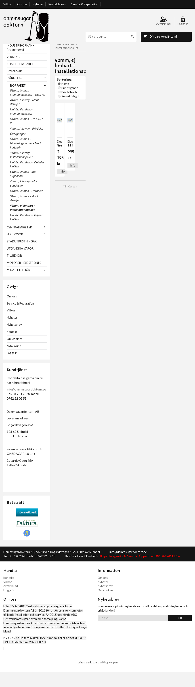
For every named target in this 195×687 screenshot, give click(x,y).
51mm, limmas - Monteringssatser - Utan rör (27, 107)
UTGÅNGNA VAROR (27, 263)
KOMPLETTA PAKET (20, 79)
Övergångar (17, 148)
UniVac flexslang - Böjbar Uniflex (26, 232)
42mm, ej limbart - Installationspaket (22, 222)
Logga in (12, 368)
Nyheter (38, 4)
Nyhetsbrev (14, 339)
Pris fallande (117, 66)
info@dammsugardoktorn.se (26, 404)
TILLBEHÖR (27, 270)
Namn (78, 66)
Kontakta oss (57, 4)
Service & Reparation (84, 4)
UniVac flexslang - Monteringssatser (21, 126)
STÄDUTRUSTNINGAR (27, 256)
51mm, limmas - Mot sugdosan (23, 189)
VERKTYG (13, 71)
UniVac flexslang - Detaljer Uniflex (27, 179)
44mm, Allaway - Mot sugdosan (23, 198)
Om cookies (14, 354)
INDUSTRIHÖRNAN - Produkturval (20, 62)
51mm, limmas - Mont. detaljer (24, 213)
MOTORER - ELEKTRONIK (27, 277)
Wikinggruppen (109, 677)
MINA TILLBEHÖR (27, 285)
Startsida (61, 46)
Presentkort (14, 85)
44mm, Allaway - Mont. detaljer (25, 117)
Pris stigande (96, 66)
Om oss (22, 4)
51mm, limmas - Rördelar (26, 205)
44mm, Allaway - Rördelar (26, 143)
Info (62, 130)
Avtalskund (14, 361)
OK (180, 633)
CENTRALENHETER (27, 242)
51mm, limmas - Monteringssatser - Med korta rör (25, 158)
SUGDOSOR (27, 249)
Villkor (7, 4)
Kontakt (12, 346)
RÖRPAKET (28, 100)
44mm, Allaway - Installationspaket (21, 170)
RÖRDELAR (27, 93)
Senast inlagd (139, 66)
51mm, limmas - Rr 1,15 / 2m (26, 136)
